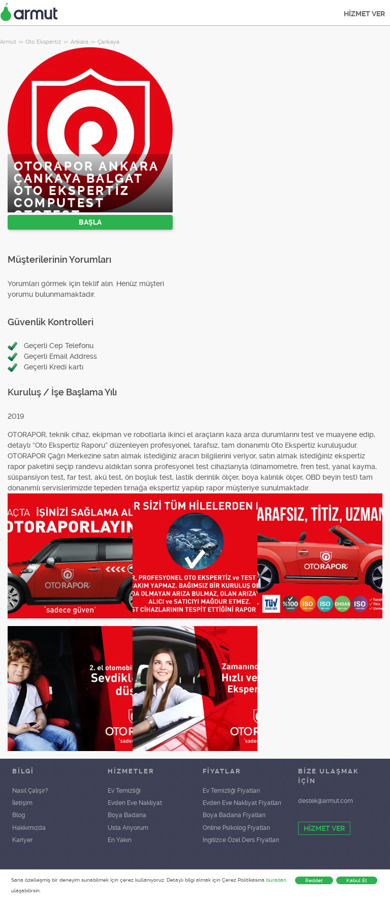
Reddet (314, 880)
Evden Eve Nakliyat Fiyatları (242, 802)
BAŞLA (90, 222)
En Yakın (120, 840)
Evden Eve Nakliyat (135, 802)
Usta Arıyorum (128, 827)
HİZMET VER (364, 14)
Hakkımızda (29, 827)
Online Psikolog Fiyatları (236, 827)
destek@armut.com (325, 800)
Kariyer (22, 840)
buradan (276, 880)
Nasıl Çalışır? (30, 790)
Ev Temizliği (124, 790)
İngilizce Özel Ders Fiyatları (241, 840)
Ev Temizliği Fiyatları (231, 790)
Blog (18, 815)
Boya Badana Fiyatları (234, 815)
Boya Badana (127, 815)
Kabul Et (356, 880)
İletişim (22, 802)
